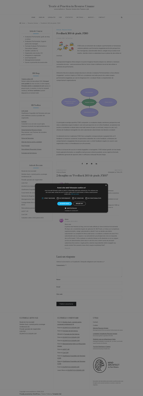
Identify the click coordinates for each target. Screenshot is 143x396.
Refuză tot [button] (79, 203)
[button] (71, 208)
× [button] (106, 185)
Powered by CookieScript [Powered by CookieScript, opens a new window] (71, 210)
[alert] (71, 198)
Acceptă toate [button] (64, 203)
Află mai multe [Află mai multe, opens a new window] (75, 194)
